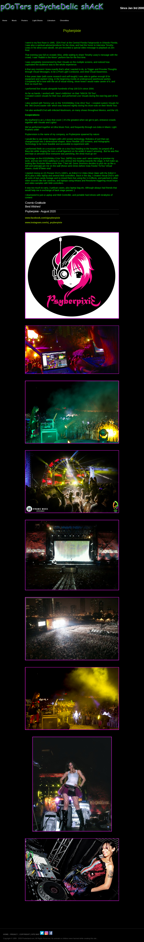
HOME (5, 934)
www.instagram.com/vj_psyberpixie (43, 222)
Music (14, 20)
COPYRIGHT (25, 934)
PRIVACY (14, 934)
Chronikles (64, 20)
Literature (51, 20)
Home (4, 20)
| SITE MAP (35, 934)
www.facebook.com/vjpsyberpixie (42, 218)
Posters (24, 20)
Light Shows (37, 20)
